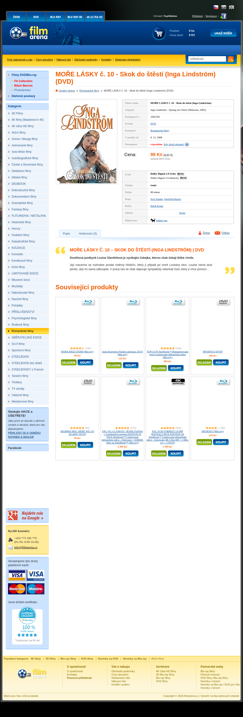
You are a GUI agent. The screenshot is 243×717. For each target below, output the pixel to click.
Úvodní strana (67, 90)
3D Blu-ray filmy (165, 674)
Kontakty (106, 59)
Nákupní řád (63, 59)
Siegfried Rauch (172, 199)
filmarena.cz (191, 695)
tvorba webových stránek (224, 695)
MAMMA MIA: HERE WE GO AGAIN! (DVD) (77, 432)
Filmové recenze (210, 674)
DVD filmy (162, 681)
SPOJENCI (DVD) (213, 351)
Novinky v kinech (210, 681)
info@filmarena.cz (25, 547)
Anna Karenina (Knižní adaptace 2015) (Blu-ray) (122, 353)
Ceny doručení (44, 59)
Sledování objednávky (128, 59)
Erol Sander (156, 199)
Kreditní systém (121, 684)
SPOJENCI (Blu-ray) (212, 431)
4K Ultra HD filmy (166, 671)
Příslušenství (22, 90)
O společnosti (75, 671)
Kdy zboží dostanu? (174, 144)
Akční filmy (157, 658)
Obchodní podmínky (86, 59)
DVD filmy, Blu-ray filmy (214, 677)
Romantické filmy (89, 90)
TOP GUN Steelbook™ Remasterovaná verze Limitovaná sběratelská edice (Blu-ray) (167, 354)
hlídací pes (161, 220)
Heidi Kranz (156, 205)
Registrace (211, 15)
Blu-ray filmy (163, 677)
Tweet (182, 212)
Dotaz (206, 233)
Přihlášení (197, 15)
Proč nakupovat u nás (19, 59)
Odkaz (225, 233)
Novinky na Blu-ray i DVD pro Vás (220, 684)
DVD (153, 123)
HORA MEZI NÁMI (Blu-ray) (77, 351)
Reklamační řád (121, 677)
